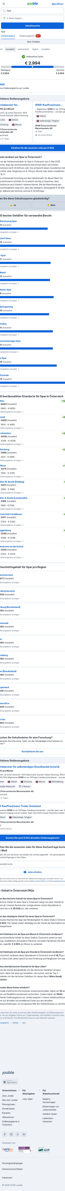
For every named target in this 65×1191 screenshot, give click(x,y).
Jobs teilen (27, 1099)
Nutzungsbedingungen (12, 1163)
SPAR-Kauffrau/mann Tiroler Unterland (47, 105)
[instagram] (11, 1134)
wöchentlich (23, 49)
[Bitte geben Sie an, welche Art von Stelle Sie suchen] (32, 10)
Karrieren (6, 1113)
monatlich (10, 49)
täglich (35, 49)
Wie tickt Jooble (9, 1100)
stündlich (46, 49)
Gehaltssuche (32, 25)
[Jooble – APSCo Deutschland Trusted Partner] (7, 1150)
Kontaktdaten (8, 1108)
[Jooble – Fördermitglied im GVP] (44, 1150)
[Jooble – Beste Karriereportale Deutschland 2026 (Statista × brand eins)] (25, 1150)
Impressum (7, 1177)
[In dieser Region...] (32, 18)
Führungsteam (8, 1104)
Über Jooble (8, 1095)
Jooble (19, 1185)
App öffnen (57, 4)
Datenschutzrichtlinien (38, 881)
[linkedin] (24, 1134)
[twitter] (17, 1134)
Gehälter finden (50, 1114)
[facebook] (4, 1134)
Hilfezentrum (8, 1117)
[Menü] (3, 3)
